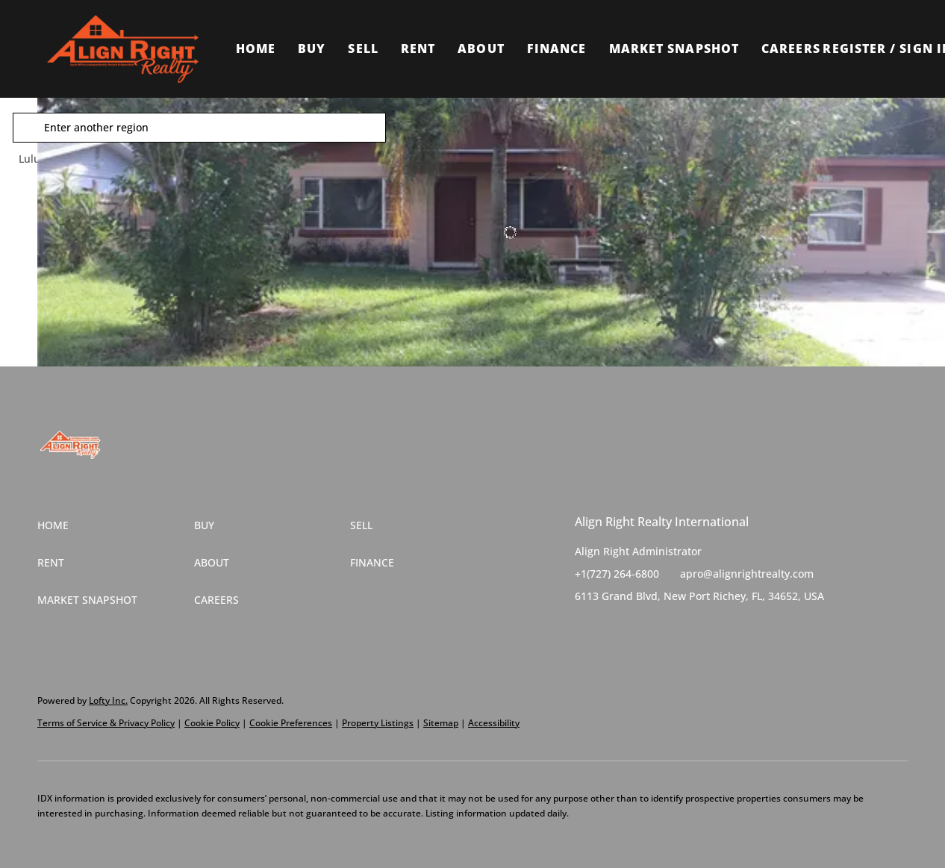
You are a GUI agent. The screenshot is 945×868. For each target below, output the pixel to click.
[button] (122, 49)
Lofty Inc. (108, 700)
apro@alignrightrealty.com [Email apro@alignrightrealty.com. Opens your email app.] (747, 573)
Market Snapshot (674, 48)
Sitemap (440, 722)
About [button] (481, 48)
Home (255, 48)
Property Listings (378, 722)
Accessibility (494, 722)
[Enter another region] (230, 128)
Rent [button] (418, 48)
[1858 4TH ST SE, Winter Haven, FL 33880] (48, 224)
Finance (557, 48)
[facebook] (586, 630)
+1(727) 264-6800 (617, 573)
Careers (790, 48)
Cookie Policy (212, 722)
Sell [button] (363, 48)
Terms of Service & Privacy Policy (106, 722)
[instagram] (645, 630)
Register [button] (854, 48)
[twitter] (616, 630)
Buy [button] (311, 48)
